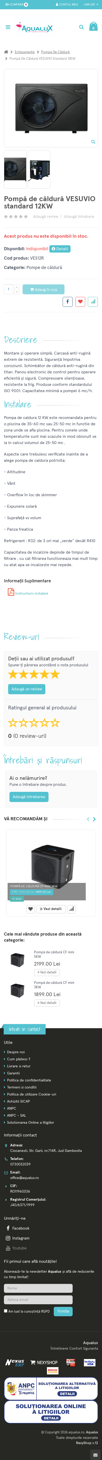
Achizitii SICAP (18, 1101)
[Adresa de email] (38, 1299)
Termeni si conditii (21, 1087)
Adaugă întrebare (79, 217)
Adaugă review (45, 217)
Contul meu (67, 4)
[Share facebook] (68, 302)
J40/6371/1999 (22, 1205)
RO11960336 (20, 1191)
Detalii (60, 249)
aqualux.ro (76, 1432)
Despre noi (16, 1052)
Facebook (17, 1228)
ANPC (11, 1108)
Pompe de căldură (55, 52)
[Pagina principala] (35, 27)
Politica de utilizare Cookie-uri (31, 1094)
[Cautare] (81, 27)
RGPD (45, 1311)
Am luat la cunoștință (29, 1311)
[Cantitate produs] (8, 289)
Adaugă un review (27, 689)
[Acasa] (6, 52)
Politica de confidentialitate (29, 1080)
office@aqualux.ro (24, 1178)
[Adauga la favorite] (80, 302)
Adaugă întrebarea (29, 797)
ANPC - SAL (16, 1115)
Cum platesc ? (18, 1059)
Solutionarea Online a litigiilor (30, 1122)
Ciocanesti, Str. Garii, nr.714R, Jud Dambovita (46, 1151)
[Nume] (38, 1288)
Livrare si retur (18, 1066)
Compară (15, 5)
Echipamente (25, 52)
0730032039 (20, 1164)
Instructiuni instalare (28, 593)
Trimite (63, 1311)
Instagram (17, 1238)
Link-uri (91, 4)
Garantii (13, 1073)
